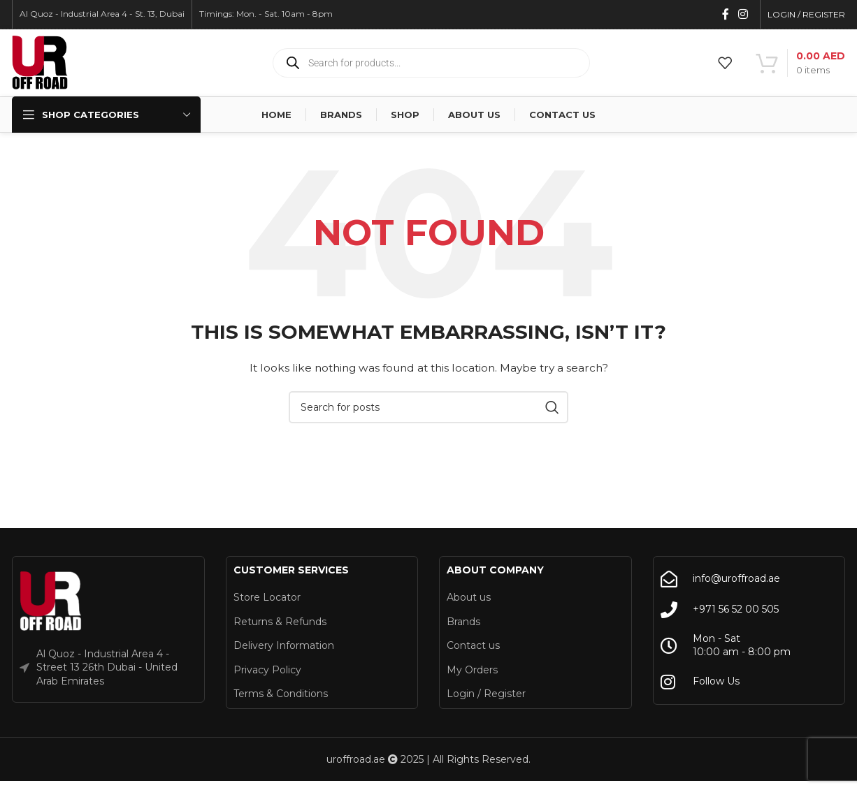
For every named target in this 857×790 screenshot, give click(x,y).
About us (469, 600)
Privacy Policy (267, 672)
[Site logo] (40, 63)
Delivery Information (283, 648)
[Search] (428, 410)
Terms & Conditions (280, 696)
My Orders (472, 672)
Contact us (473, 648)
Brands (463, 624)
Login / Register (486, 696)
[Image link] (51, 603)
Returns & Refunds (279, 624)
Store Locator (267, 600)
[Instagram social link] (743, 14)
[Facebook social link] (725, 14)
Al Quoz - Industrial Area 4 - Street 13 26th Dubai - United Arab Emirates (107, 670)
